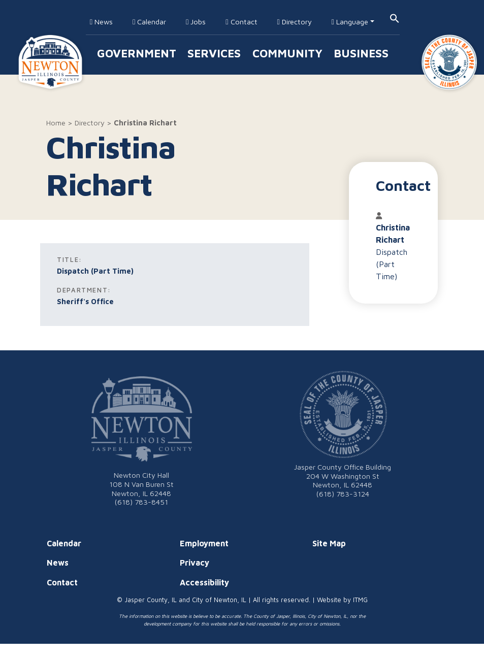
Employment (204, 543)
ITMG (360, 600)
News (101, 21)
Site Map (329, 543)
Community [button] (287, 53)
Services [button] (214, 53)
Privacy (194, 562)
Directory (294, 21)
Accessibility (204, 582)
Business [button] (361, 53)
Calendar (149, 21)
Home (56, 122)
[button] (395, 17)
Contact (241, 21)
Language (350, 21)
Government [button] (136, 53)
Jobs (196, 21)
